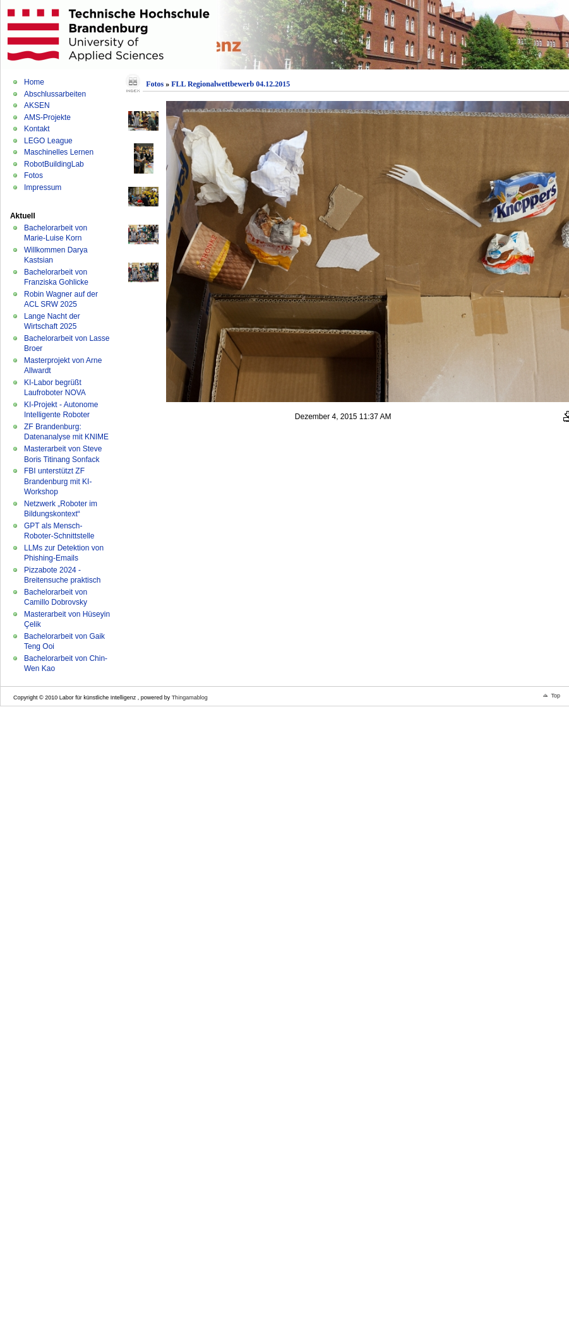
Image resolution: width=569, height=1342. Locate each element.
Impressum (42, 187)
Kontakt (37, 128)
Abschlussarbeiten (55, 94)
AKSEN (37, 105)
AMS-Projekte (47, 117)
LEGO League (48, 140)
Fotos (33, 175)
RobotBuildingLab (54, 164)
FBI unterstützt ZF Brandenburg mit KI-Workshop (58, 481)
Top (555, 695)
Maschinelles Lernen (58, 152)
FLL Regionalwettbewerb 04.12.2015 (230, 84)
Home (34, 82)
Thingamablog (190, 697)
